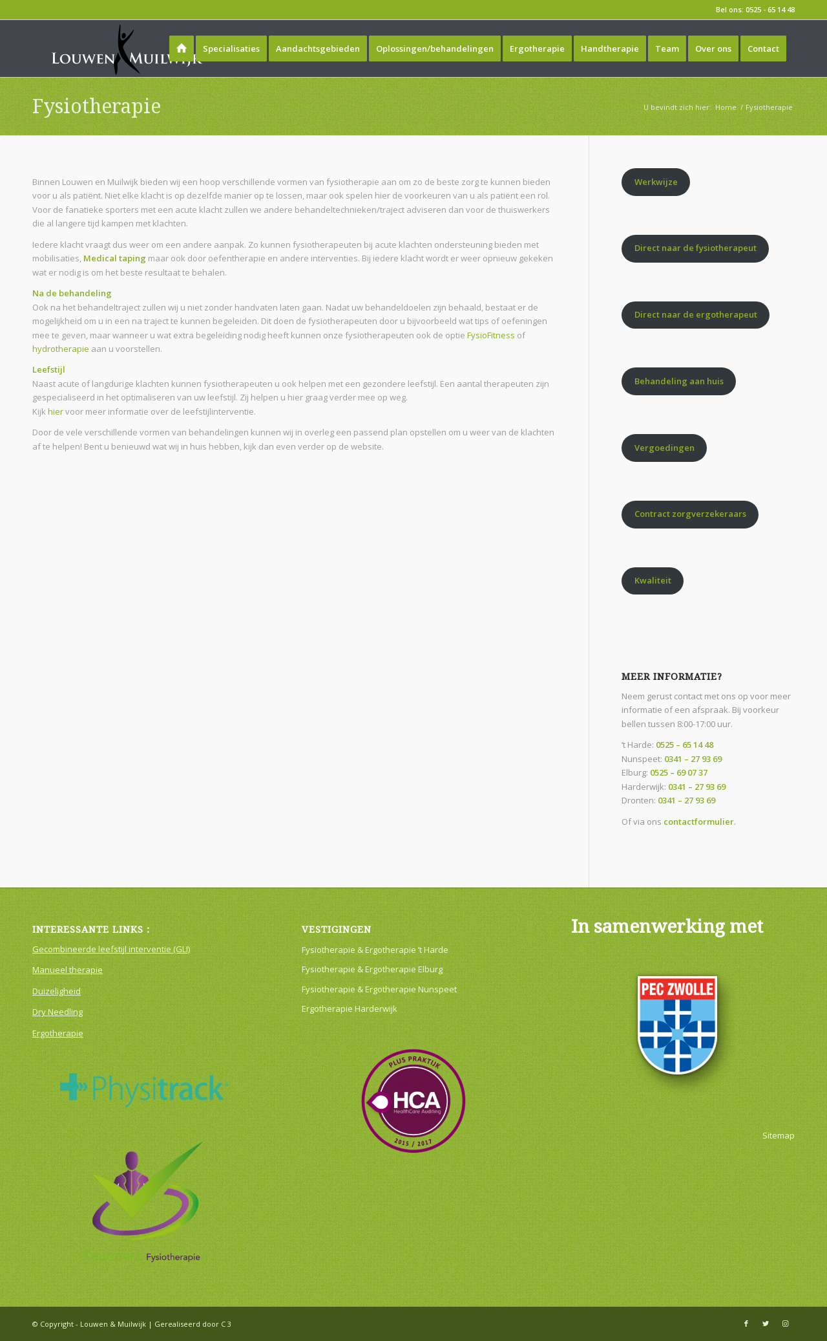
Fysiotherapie (96, 106)
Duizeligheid (56, 991)
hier (55, 411)
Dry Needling (57, 1012)
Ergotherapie (57, 1033)
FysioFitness (491, 335)
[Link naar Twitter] (765, 1323)
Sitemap (778, 1135)
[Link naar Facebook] (746, 1323)
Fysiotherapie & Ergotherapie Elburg (372, 969)
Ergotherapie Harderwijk (349, 1008)
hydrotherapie (60, 348)
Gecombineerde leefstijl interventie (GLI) (111, 949)
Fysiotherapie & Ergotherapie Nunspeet (379, 989)
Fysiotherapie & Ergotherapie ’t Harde (375, 949)
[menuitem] (181, 48)
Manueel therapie (67, 970)
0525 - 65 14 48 (770, 9)
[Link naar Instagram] (785, 1323)
